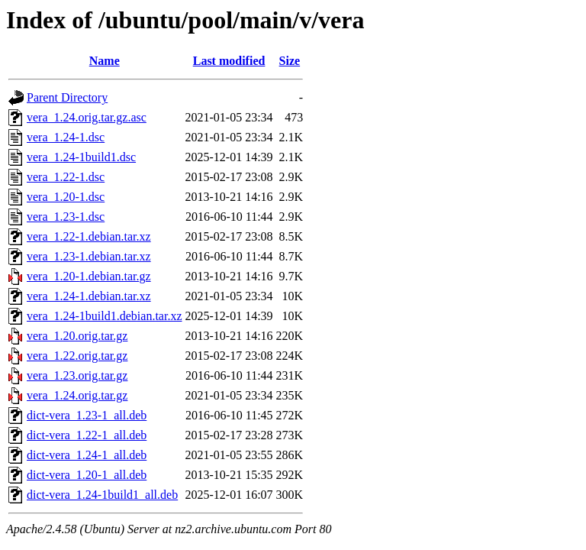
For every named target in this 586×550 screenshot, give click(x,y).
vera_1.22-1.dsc (66, 176)
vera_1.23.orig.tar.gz (77, 375)
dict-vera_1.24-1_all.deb (86, 454)
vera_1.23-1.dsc (66, 216)
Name (104, 60)
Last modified (229, 60)
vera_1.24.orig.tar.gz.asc (86, 117)
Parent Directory (67, 97)
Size (290, 60)
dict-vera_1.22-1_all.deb (86, 435)
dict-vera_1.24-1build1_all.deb (102, 494)
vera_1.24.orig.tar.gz (77, 395)
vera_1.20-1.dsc (66, 196)
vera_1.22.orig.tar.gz (77, 355)
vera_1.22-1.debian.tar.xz (89, 236)
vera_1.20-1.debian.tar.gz (89, 276)
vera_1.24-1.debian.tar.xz (89, 296)
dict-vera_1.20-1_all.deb (86, 474)
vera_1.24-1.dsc (66, 137)
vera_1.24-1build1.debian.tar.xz (104, 315)
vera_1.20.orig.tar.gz (77, 335)
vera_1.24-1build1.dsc (81, 156)
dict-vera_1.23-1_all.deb (86, 415)
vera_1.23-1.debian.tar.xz (89, 256)
